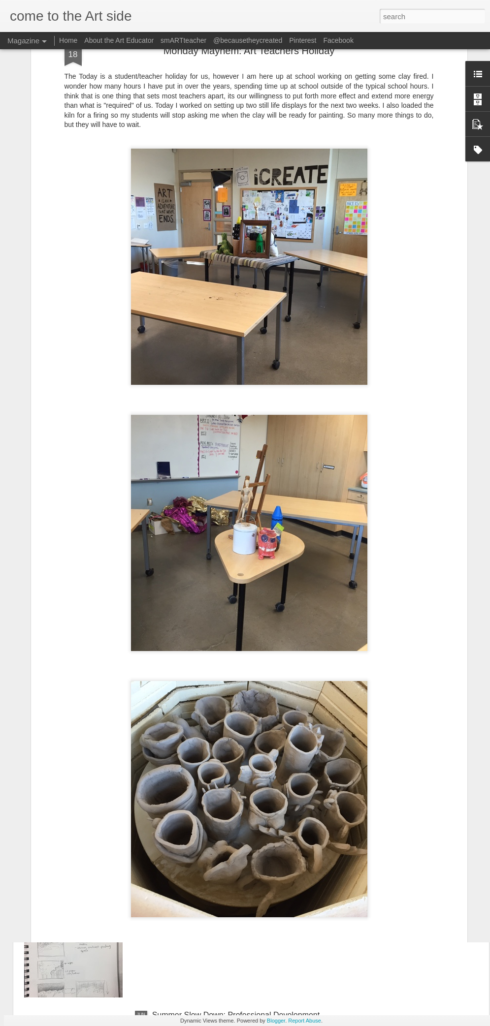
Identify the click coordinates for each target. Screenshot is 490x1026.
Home (68, 40)
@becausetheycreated (247, 40)
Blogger (276, 1021)
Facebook (338, 40)
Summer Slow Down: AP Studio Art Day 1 (224, 903)
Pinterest (302, 40)
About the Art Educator (119, 40)
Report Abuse (304, 1021)
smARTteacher (184, 40)
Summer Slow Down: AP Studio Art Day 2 (224, 791)
